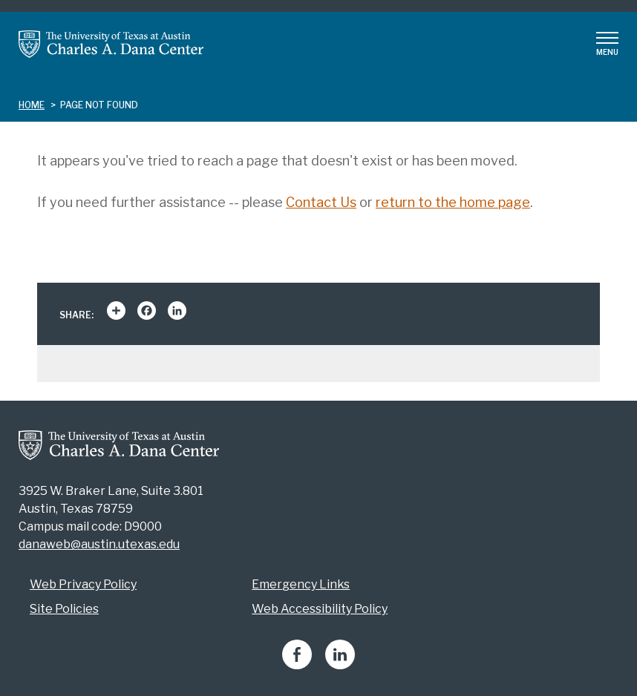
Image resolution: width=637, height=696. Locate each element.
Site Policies (64, 609)
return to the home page (453, 202)
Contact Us (321, 202)
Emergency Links (301, 584)
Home (32, 105)
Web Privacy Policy (83, 584)
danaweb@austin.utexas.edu (99, 544)
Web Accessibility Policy (320, 609)
